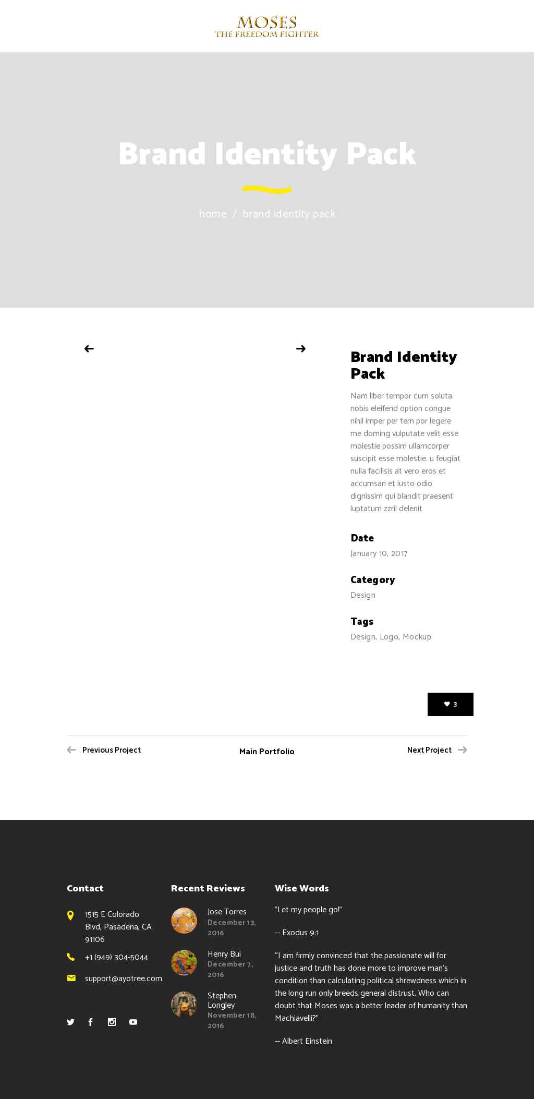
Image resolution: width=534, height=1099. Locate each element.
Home (213, 214)
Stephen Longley (222, 1000)
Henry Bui (224, 954)
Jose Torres (227, 912)
